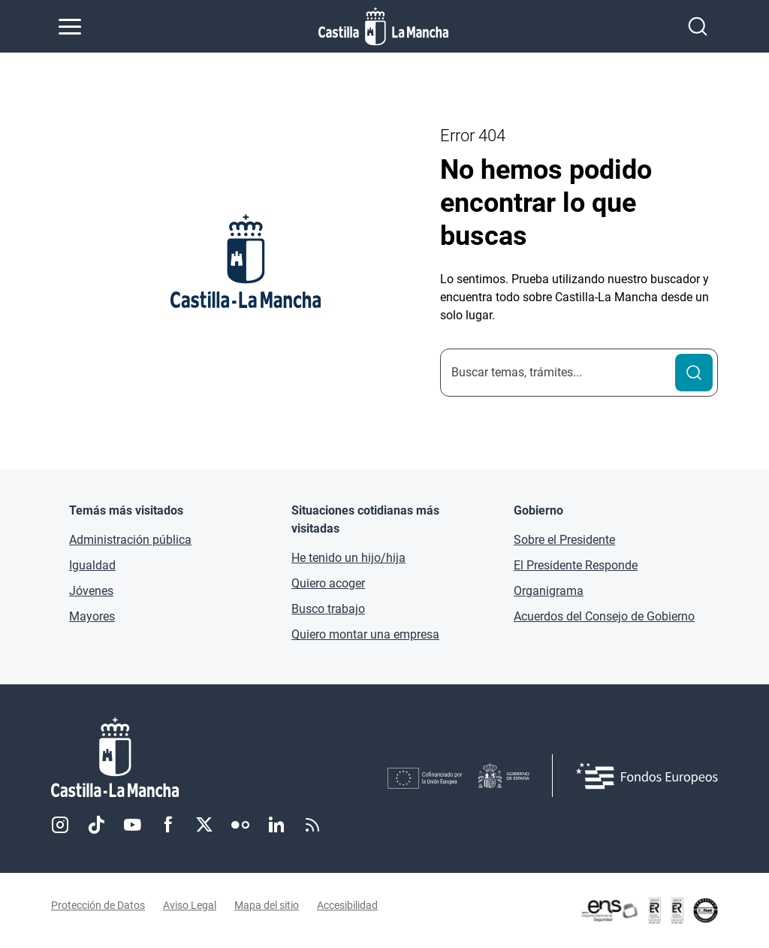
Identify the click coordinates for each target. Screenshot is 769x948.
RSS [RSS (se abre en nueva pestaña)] (312, 825)
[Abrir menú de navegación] (70, 26)
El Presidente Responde (576, 565)
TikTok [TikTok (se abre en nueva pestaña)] (96, 825)
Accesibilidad (347, 905)
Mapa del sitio (266, 905)
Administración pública (130, 540)
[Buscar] (694, 372)
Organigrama (549, 591)
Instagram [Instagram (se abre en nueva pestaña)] (60, 825)
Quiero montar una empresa (365, 634)
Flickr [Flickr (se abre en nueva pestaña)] (240, 825)
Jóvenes (91, 591)
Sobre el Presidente (564, 540)
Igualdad (92, 565)
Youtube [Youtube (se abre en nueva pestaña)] (132, 825)
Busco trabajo (328, 609)
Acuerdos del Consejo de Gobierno (604, 616)
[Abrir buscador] (697, 26)
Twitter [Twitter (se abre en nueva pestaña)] (204, 825)
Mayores (92, 616)
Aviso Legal (189, 905)
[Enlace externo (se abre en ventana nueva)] (649, 910)
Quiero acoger (328, 583)
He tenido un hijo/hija (348, 558)
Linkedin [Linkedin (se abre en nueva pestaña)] (276, 825)
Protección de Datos (98, 905)
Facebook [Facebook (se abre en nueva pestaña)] (168, 825)
